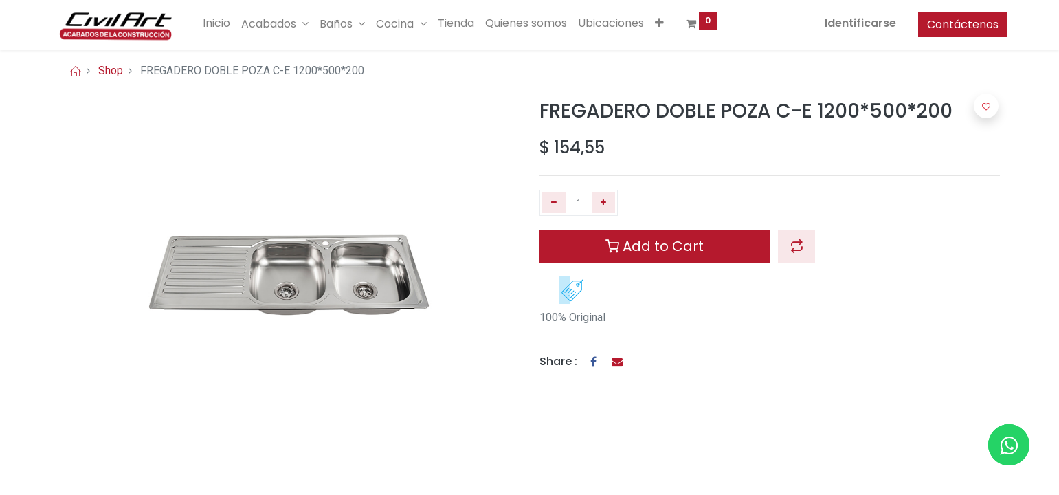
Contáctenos (955, 24)
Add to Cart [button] (654, 246)
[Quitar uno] (554, 202)
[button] (666, 23)
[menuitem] (224, 23)
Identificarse (853, 23)
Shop (110, 70)
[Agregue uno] (603, 202)
